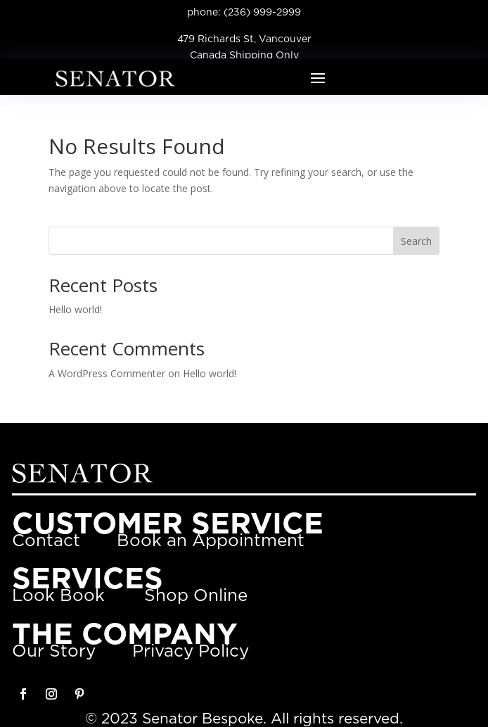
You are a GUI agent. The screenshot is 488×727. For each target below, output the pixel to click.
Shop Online (196, 596)
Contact (46, 541)
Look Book (58, 596)
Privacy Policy (190, 651)
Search (416, 241)
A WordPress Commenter (107, 373)
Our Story (54, 651)
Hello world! (75, 309)
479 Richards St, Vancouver (244, 39)
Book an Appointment (210, 541)
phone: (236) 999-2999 (244, 13)
